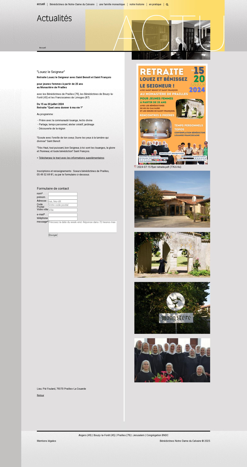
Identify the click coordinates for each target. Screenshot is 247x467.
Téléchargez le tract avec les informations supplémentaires (71, 157)
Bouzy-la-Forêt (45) (104, 435)
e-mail (41, 214)
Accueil (42, 48)
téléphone (42, 218)
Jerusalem (138, 435)
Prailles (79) (124, 435)
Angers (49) (85, 435)
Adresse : (42, 200)
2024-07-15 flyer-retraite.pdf (159, 166)
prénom (41, 197)
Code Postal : (41, 205)
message (42, 221)
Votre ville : (42, 210)
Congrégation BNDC (157, 435)
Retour (40, 395)
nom (40, 193)
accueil (41, 4)
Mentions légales (46, 440)
